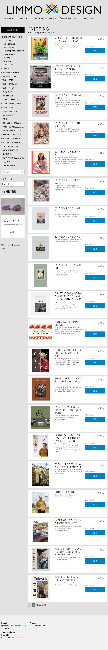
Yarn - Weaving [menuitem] (9, 111)
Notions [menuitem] (6, 154)
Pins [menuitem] (4, 119)
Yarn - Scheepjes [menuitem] (10, 99)
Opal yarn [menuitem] (7, 92)
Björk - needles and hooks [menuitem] (13, 130)
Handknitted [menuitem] (8, 115)
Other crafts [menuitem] (9, 64)
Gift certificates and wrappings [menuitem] (13, 123)
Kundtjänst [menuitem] (87, 18)
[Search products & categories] (13, 172)
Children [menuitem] (7, 40)
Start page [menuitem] (8, 18)
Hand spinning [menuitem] (10, 54)
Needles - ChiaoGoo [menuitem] (12, 134)
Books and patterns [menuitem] (12, 37)
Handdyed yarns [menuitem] (10, 76)
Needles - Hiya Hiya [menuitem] (11, 138)
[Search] (22, 172)
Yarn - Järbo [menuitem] (8, 88)
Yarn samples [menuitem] (9, 44)
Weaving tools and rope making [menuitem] (13, 158)
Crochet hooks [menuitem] (10, 150)
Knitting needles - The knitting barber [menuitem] (13, 146)
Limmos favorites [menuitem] (11, 165)
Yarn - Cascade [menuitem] (9, 84)
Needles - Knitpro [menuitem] (11, 142)
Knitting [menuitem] (7, 57)
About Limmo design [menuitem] (44, 18)
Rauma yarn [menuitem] (8, 95)
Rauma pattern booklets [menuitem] (14, 50)
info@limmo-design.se (20, 625)
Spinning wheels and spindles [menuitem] (13, 126)
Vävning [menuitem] (7, 61)
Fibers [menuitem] (5, 68)
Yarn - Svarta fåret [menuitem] (11, 103)
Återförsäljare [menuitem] (68, 18)
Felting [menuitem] (6, 161)
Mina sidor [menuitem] (24, 18)
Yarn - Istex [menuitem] (8, 80)
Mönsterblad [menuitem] (9, 47)
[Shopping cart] (13, 30)
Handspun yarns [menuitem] (10, 72)
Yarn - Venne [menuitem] (8, 107)
